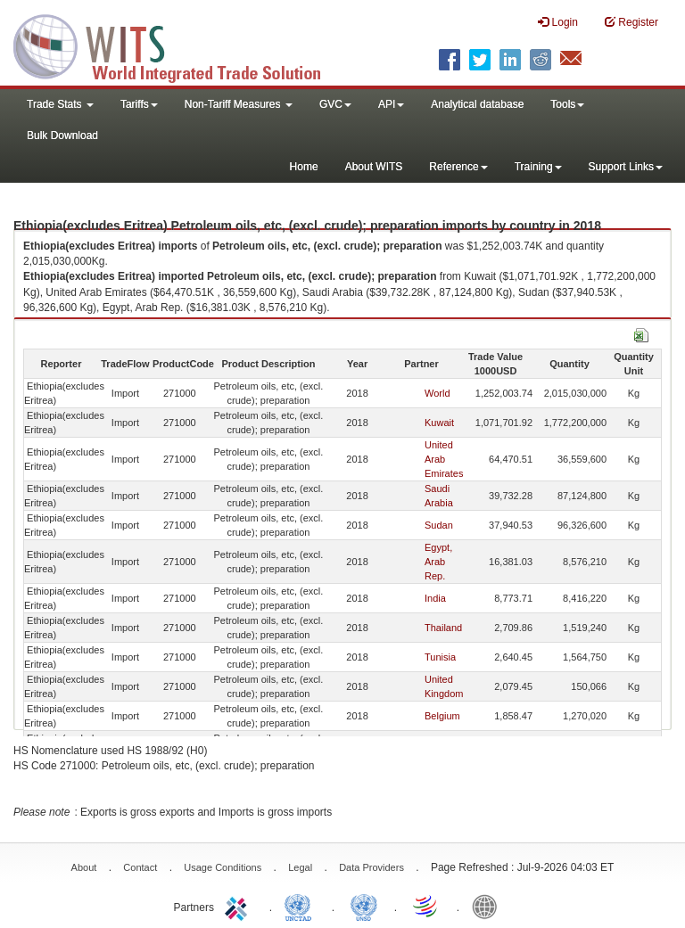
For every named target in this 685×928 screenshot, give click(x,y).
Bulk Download (62, 135)
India (435, 598)
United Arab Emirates (444, 459)
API (391, 104)
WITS (178, 44)
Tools (567, 104)
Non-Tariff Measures (239, 104)
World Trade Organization (426, 906)
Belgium (442, 715)
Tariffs (139, 104)
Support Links (626, 166)
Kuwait (439, 422)
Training (538, 166)
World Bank (489, 906)
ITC (239, 906)
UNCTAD (301, 906)
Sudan (439, 525)
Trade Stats (60, 104)
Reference (458, 166)
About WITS (374, 166)
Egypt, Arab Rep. (438, 561)
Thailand (443, 627)
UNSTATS (364, 906)
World (437, 393)
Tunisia (440, 657)
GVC (335, 104)
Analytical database (477, 104)
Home (304, 166)
